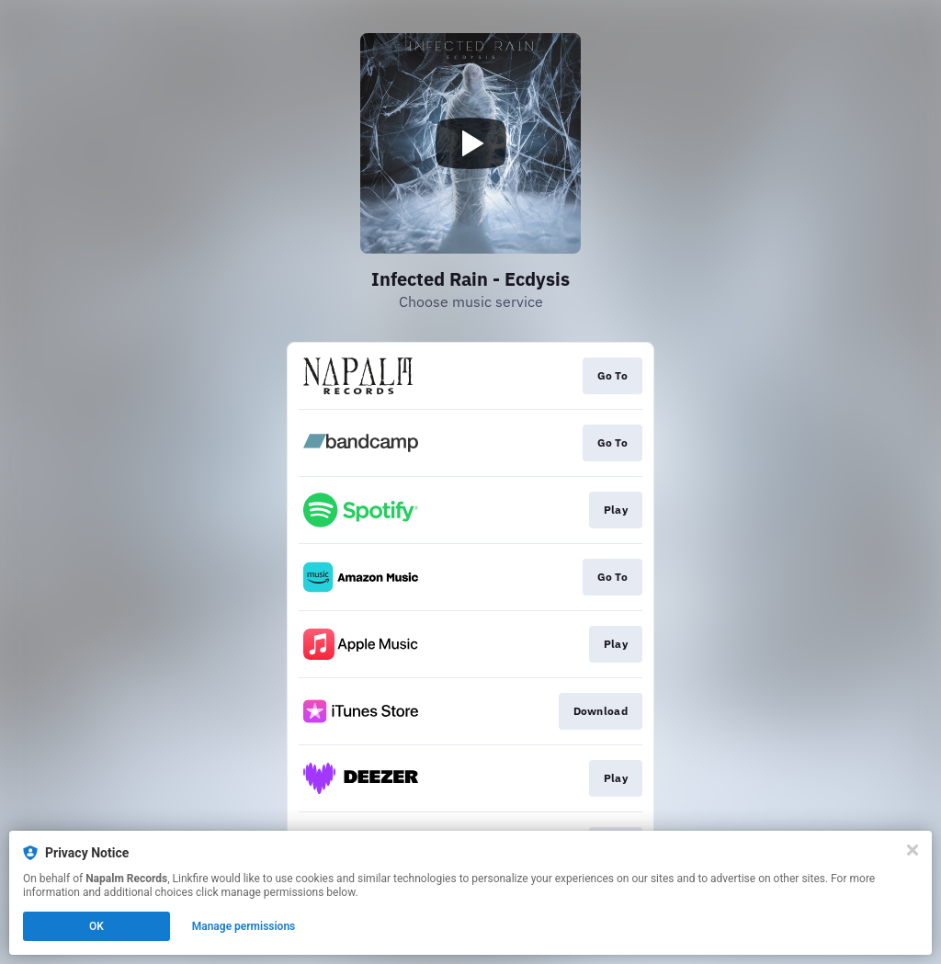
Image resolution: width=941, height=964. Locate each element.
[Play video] (470, 143)
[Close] (912, 850)
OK (96, 926)
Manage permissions (244, 926)
